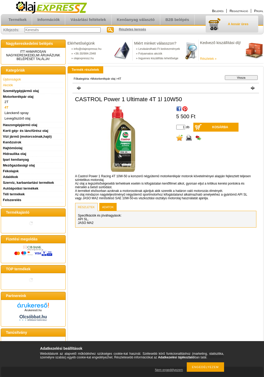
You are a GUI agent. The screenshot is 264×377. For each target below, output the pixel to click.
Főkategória (81, 78)
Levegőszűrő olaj (17, 118)
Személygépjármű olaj (21, 91)
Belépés (218, 11)
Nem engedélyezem (169, 370)
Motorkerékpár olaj (103, 78)
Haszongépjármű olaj (20, 125)
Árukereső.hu (33, 310)
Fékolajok (11, 171)
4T (6, 107)
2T (6, 102)
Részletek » (208, 59)
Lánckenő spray (16, 113)
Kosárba (220, 127)
